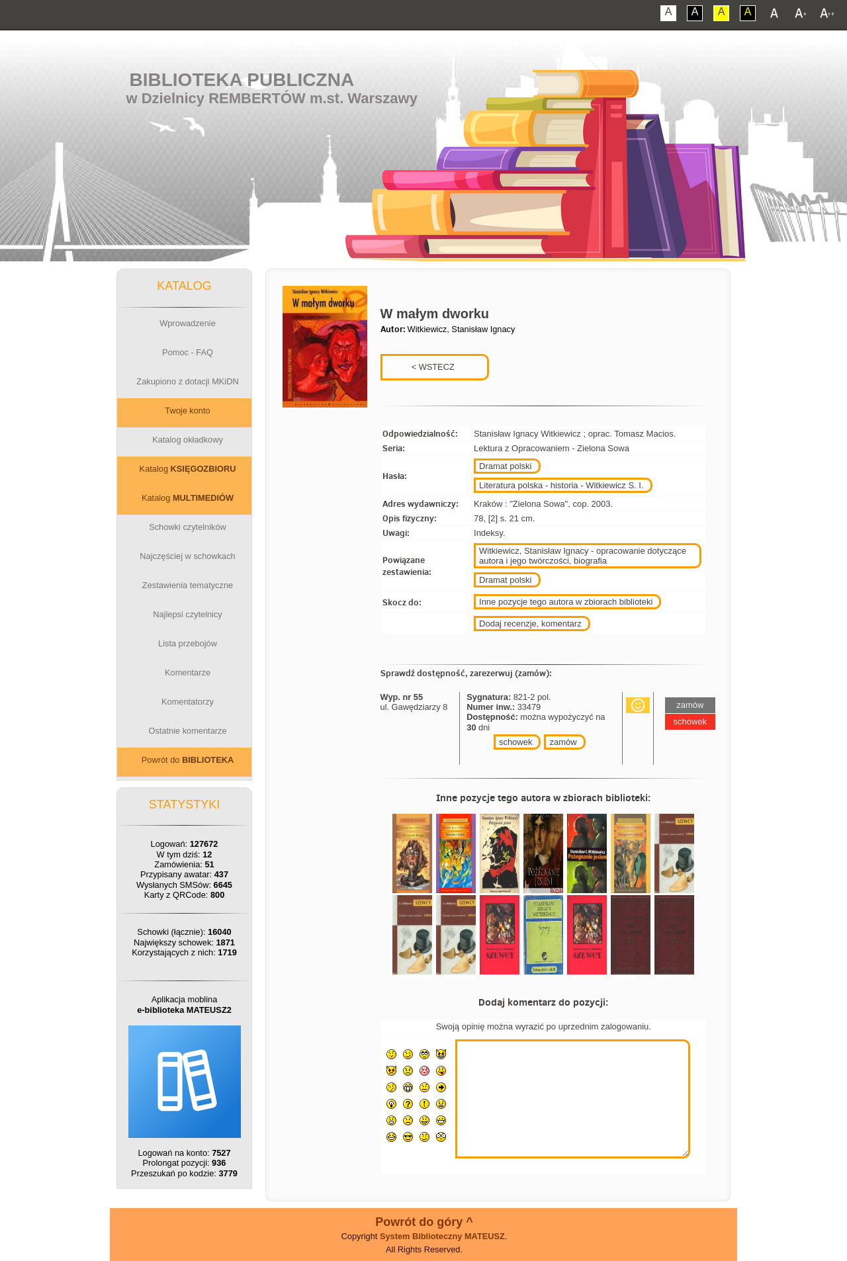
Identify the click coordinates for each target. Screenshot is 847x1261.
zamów (562, 742)
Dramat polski (505, 466)
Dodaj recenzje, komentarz (530, 624)
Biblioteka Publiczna (242, 79)
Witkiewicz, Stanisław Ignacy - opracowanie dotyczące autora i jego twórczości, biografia (582, 556)
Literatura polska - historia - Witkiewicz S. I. (561, 485)
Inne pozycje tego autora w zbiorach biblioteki (565, 602)
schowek (516, 742)
